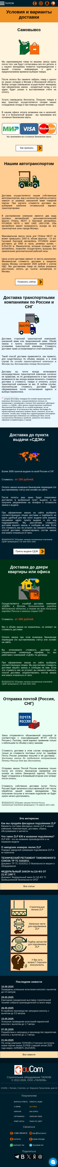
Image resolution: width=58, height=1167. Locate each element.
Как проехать (27, 148)
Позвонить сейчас (27, 282)
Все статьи (28, 886)
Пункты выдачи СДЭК (27, 551)
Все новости (29, 1054)
